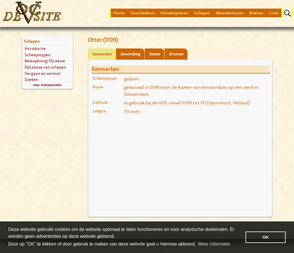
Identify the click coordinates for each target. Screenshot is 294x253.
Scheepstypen (38, 55)
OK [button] (265, 237)
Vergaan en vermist (43, 73)
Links (273, 13)
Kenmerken (101, 54)
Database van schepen (45, 67)
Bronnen (176, 54)
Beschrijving (130, 54)
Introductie (35, 48)
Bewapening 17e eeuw (45, 61)
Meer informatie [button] (214, 244)
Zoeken (31, 79)
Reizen (154, 54)
